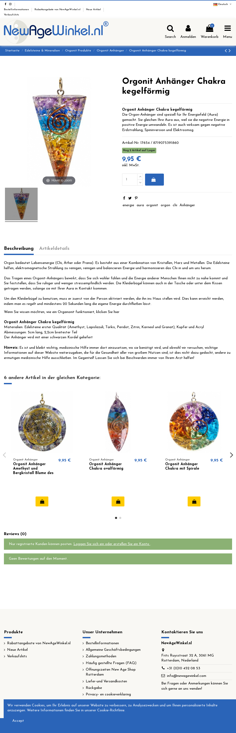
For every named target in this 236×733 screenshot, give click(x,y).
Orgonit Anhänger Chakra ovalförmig (106, 466)
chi (175, 205)
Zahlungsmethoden (101, 656)
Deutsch (222, 4)
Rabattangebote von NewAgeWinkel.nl (57, 9)
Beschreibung (19, 248)
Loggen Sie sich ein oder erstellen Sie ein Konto (111, 544)
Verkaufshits (11, 14)
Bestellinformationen (17, 9)
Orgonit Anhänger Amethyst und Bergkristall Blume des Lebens (33, 470)
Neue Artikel (94, 9)
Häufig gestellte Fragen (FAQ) (111, 663)
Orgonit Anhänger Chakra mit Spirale (182, 466)
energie (128, 205)
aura (140, 205)
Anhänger (187, 205)
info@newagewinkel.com (186, 676)
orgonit (152, 205)
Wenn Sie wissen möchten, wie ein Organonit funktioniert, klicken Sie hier (61, 312)
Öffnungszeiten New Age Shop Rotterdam (111, 672)
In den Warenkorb (153, 180)
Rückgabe (94, 688)
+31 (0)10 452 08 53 (183, 668)
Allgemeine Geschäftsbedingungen (113, 650)
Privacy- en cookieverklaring (108, 694)
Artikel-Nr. (130, 143)
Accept (18, 721)
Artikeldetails (54, 248)
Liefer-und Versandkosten (106, 681)
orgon (165, 205)
